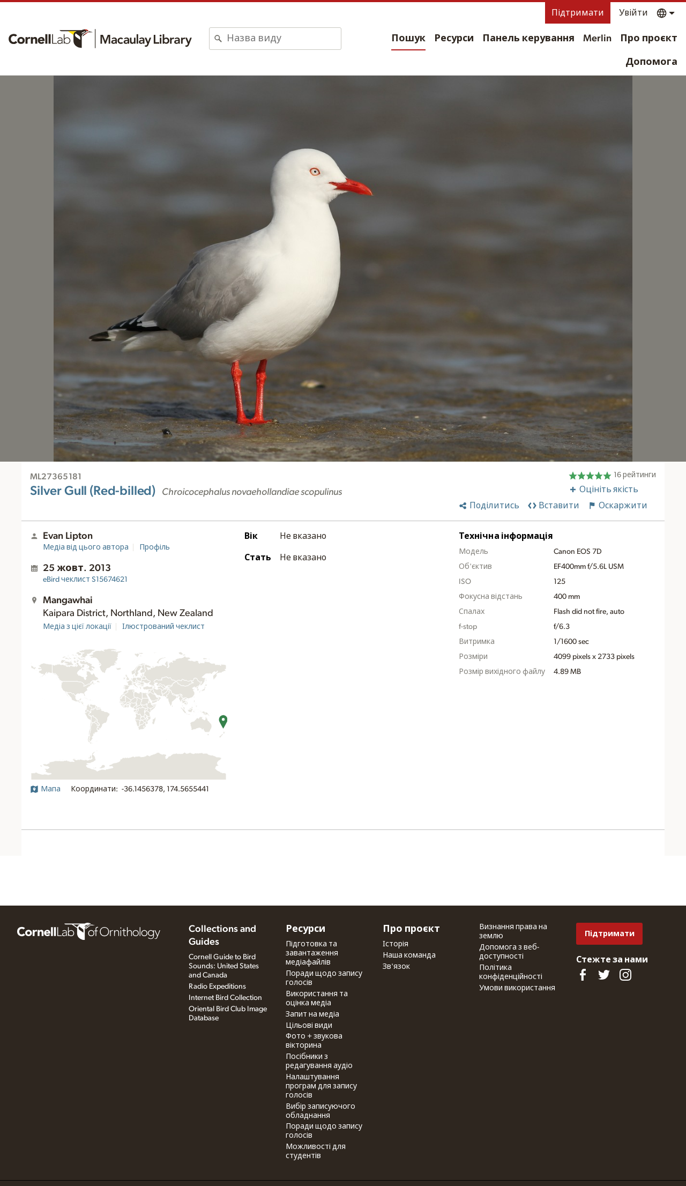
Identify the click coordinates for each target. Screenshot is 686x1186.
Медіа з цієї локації (77, 627)
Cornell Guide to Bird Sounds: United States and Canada (224, 966)
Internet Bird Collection (225, 998)
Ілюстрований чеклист (163, 627)
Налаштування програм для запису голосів (321, 1086)
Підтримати (577, 13)
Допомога (651, 62)
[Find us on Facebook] (582, 974)
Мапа (45, 789)
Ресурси (454, 38)
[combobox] (284, 38)
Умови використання (517, 988)
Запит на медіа (312, 1014)
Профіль (154, 547)
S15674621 (85, 579)
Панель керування (528, 38)
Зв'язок (396, 966)
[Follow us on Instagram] (625, 974)
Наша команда (409, 955)
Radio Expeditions (217, 986)
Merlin (597, 38)
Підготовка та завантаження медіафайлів (312, 953)
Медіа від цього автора (86, 547)
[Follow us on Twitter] (604, 974)
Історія (395, 944)
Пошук (408, 38)
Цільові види (309, 1025)
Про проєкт (648, 38)
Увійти (633, 13)
